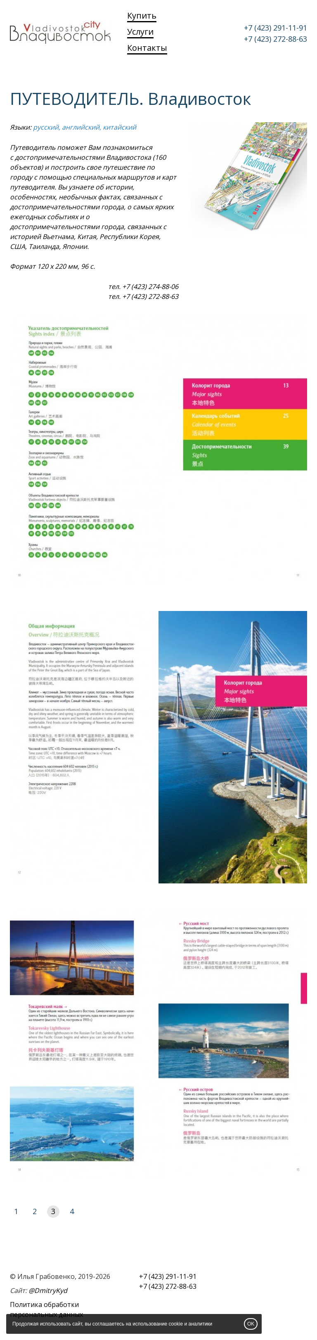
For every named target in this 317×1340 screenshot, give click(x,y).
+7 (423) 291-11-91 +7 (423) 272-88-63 (275, 33)
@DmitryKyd (47, 1290)
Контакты (147, 48)
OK (250, 1324)
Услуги (140, 31)
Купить (141, 15)
